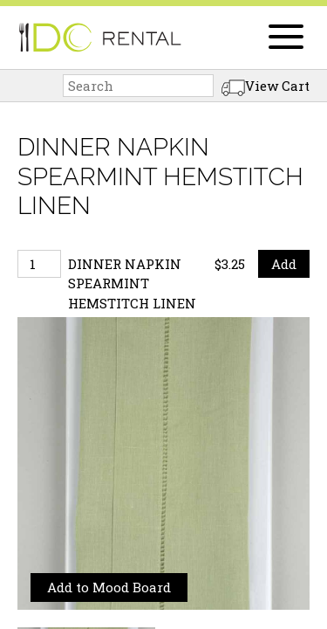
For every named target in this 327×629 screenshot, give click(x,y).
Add (283, 264)
